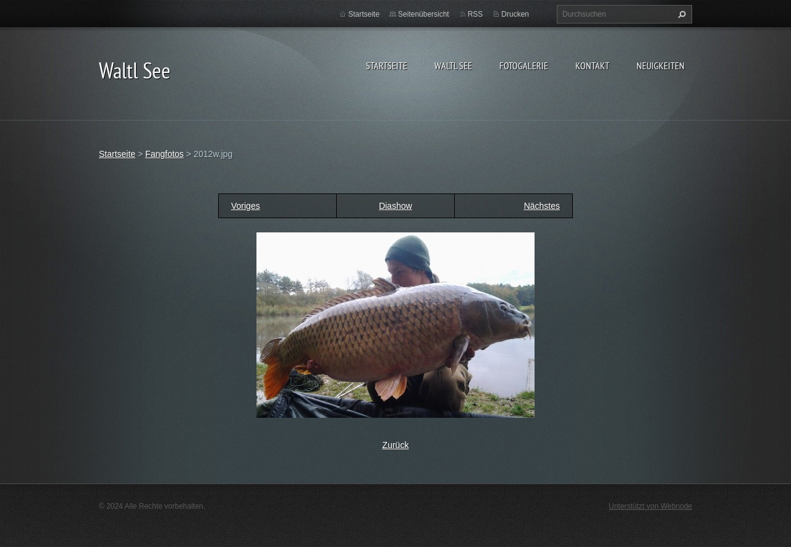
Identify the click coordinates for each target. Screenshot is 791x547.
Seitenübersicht (423, 14)
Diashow (395, 206)
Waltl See (453, 65)
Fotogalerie (523, 65)
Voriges (245, 206)
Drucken (515, 14)
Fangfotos (164, 154)
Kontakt (592, 65)
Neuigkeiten (661, 65)
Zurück (396, 445)
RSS (475, 14)
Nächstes (542, 206)
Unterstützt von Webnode (650, 506)
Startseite (386, 65)
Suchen (680, 14)
